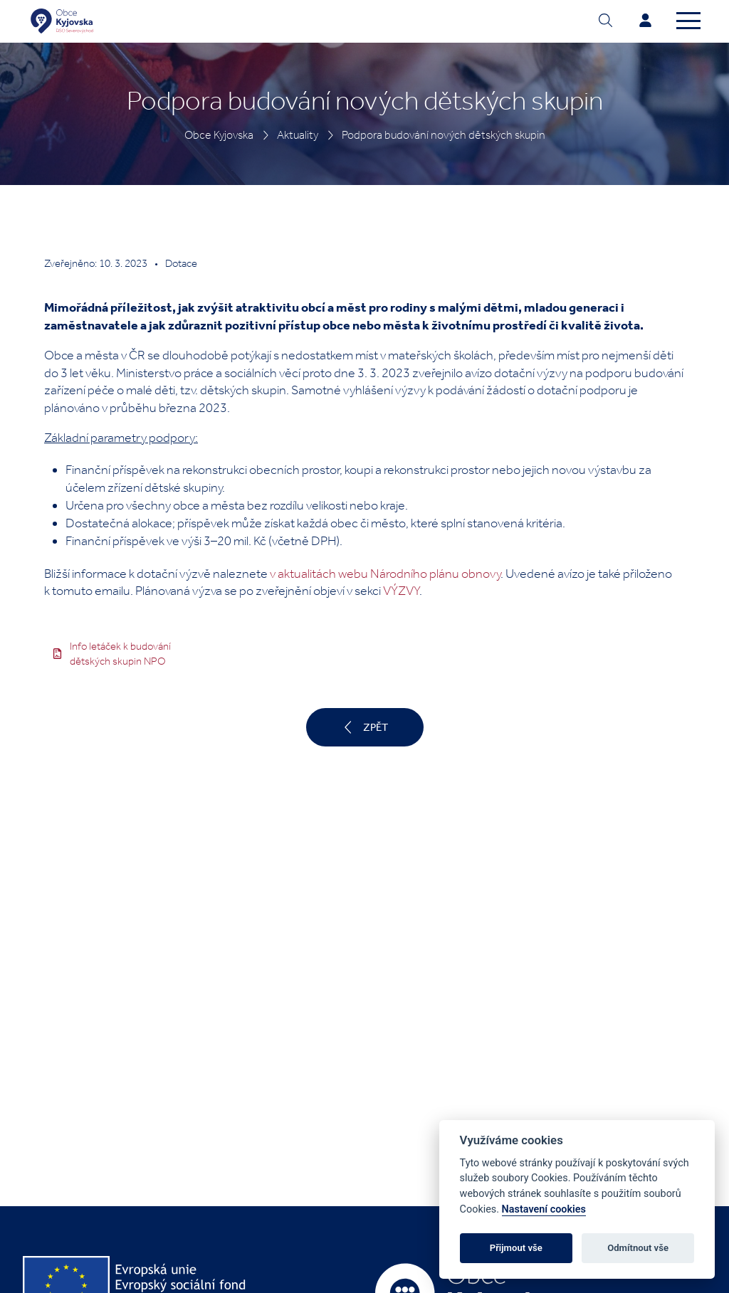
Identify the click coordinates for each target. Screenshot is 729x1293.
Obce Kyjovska (218, 135)
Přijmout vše (516, 1247)
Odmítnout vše (637, 1247)
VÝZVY (401, 590)
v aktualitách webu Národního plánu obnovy (385, 573)
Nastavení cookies (544, 1209)
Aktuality (297, 135)
